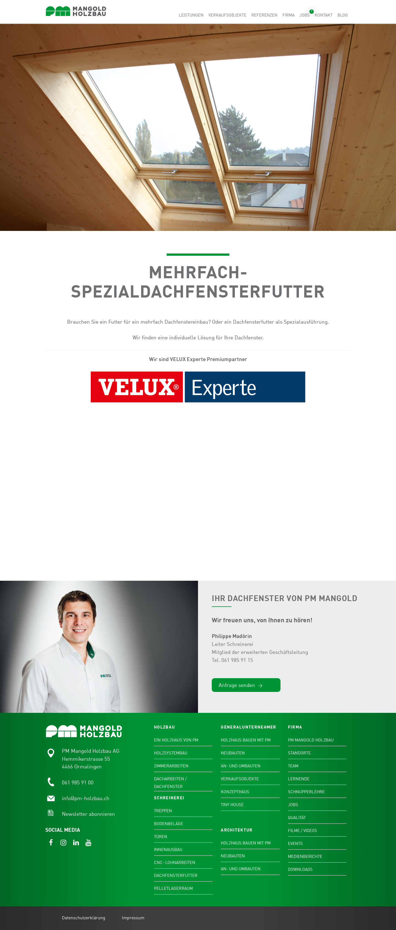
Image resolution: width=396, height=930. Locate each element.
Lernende (298, 779)
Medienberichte (305, 857)
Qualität (297, 818)
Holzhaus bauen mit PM (246, 740)
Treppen (163, 811)
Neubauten (233, 753)
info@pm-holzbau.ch (85, 798)
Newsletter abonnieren (88, 814)
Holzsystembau (170, 753)
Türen (160, 837)
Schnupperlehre (306, 792)
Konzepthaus (235, 792)
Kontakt (323, 15)
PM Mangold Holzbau (311, 740)
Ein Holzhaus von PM (176, 740)
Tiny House (232, 805)
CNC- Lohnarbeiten (174, 863)
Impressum (133, 918)
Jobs (304, 15)
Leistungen (191, 15)
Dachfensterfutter (175, 876)
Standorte (299, 753)
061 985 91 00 (78, 783)
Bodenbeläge (168, 824)
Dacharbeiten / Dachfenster (170, 783)
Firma (288, 15)
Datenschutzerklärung (83, 918)
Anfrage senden (240, 685)
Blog (342, 15)
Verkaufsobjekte (227, 15)
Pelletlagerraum (173, 889)
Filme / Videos (302, 831)
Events (295, 844)
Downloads (300, 870)
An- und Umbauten (240, 766)
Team (293, 766)
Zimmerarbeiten (171, 766)
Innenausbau (168, 850)
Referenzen (264, 15)
